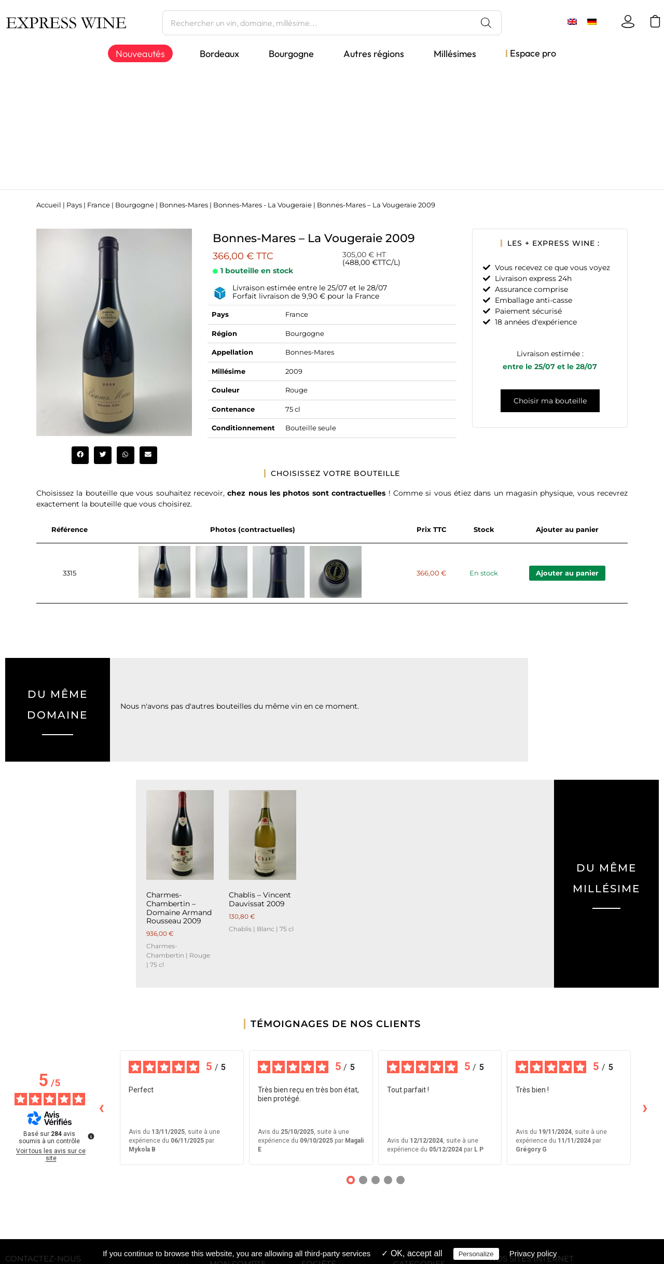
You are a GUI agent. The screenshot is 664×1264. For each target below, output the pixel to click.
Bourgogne (134, 205)
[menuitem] (572, 21)
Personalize (476, 1254)
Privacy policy (533, 1253)
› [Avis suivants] (645, 1107)
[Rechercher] (486, 23)
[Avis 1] (351, 1180)
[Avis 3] (375, 1180)
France (98, 205)
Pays (74, 205)
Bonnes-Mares (183, 205)
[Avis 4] (388, 1180)
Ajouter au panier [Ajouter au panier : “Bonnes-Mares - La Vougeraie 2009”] (567, 573)
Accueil (48, 205)
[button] (80, 455)
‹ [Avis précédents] (101, 1107)
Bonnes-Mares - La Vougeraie (262, 205)
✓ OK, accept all (411, 1253)
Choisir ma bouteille (550, 400)
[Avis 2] (363, 1180)
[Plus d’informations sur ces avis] (90, 1135)
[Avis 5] (400, 1180)
